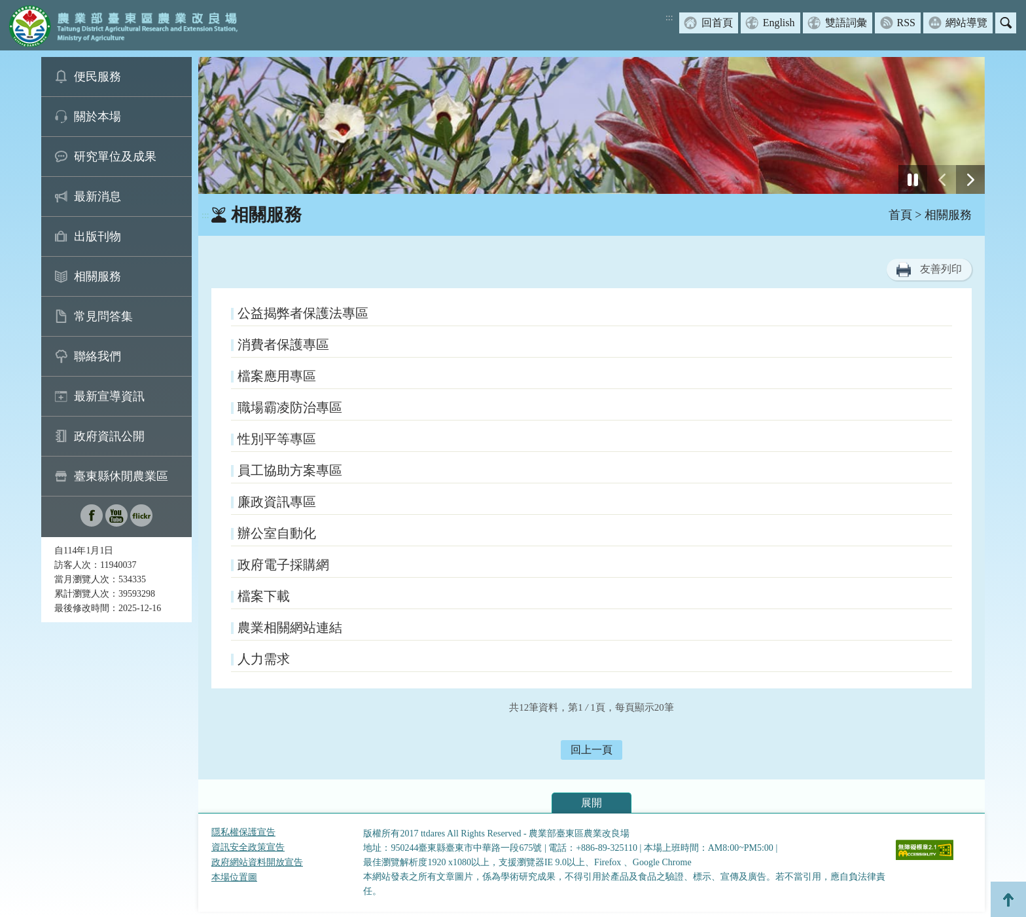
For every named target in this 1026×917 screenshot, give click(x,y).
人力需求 (264, 659)
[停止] (912, 179)
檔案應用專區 (277, 376)
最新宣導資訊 (109, 396)
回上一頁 (591, 749)
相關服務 (97, 276)
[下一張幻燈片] (970, 179)
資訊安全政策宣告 (248, 847)
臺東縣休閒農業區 (121, 476)
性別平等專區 (277, 439)
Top (1008, 899)
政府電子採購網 (283, 564)
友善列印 (941, 268)
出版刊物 (97, 236)
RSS (906, 22)
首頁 (900, 214)
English (779, 22)
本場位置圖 (234, 877)
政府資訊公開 (109, 436)
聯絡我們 (97, 356)
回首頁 (717, 22)
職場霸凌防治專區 (290, 407)
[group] (591, 125)
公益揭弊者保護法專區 (303, 313)
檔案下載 (264, 596)
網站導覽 (966, 22)
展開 (591, 802)
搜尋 (1005, 22)
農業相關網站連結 (290, 627)
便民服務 (97, 76)
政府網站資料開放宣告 (257, 862)
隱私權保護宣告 (243, 832)
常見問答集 (103, 316)
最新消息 (97, 196)
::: (669, 17)
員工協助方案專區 (290, 470)
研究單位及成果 (115, 156)
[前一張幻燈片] (941, 179)
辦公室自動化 (277, 533)
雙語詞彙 (846, 22)
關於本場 (97, 116)
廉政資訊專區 (277, 502)
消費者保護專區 (283, 344)
